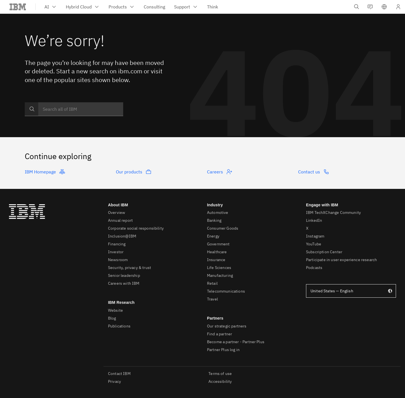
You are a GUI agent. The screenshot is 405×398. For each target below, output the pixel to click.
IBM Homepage (45, 172)
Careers (219, 172)
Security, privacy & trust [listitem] (129, 267)
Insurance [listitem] (216, 259)
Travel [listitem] (212, 299)
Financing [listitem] (116, 244)
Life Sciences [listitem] (219, 267)
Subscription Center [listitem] (324, 251)
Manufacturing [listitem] (220, 275)
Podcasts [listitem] (314, 267)
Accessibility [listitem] (220, 381)
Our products (133, 172)
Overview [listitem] (116, 212)
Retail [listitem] (212, 283)
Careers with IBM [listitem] (124, 283)
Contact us (313, 172)
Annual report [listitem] (120, 220)
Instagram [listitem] (315, 236)
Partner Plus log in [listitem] (223, 349)
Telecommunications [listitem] (226, 291)
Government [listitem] (218, 244)
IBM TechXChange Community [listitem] (333, 212)
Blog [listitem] (112, 318)
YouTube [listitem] (313, 244)
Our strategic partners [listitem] (227, 326)
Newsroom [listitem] (118, 259)
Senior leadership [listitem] (124, 275)
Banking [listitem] (214, 220)
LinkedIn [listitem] (314, 220)
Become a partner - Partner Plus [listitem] (235, 341)
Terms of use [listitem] (220, 373)
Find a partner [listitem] (219, 333)
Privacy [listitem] (114, 381)
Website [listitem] (115, 310)
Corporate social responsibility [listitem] (136, 228)
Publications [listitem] (119, 326)
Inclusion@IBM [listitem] (122, 236)
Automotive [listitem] (217, 212)
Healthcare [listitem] (217, 251)
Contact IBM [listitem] (119, 373)
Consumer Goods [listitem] (222, 228)
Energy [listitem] (213, 236)
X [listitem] (307, 228)
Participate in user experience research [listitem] (341, 259)
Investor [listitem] (115, 251)
